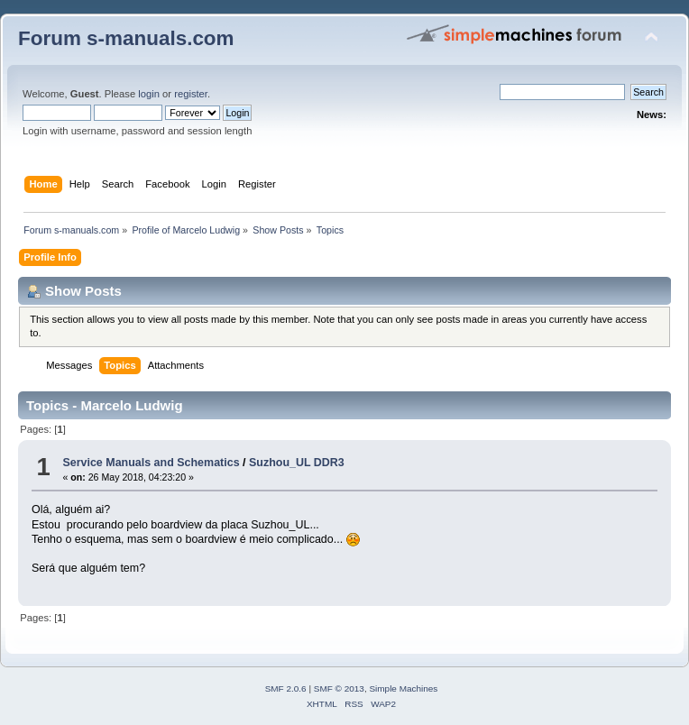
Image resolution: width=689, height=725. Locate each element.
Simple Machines (403, 688)
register (190, 93)
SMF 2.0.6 (286, 688)
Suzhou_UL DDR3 (296, 462)
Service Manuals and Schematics (150, 462)
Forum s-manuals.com (126, 38)
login (149, 93)
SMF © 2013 (339, 688)
